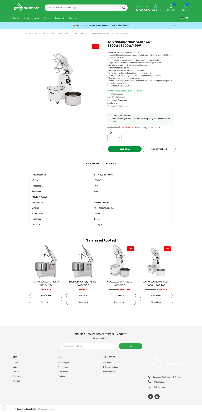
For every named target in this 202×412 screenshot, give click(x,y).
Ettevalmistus (48, 33)
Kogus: (110, 132)
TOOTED (37, 33)
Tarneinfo (111, 163)
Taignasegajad (62, 33)
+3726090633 (143, 9)
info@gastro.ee (159, 387)
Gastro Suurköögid (24, 409)
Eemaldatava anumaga (79, 33)
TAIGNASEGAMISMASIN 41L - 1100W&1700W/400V (109, 33)
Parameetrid (92, 163)
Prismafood (122, 100)
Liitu (130, 346)
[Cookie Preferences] (4, 408)
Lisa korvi (125, 149)
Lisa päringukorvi (159, 149)
